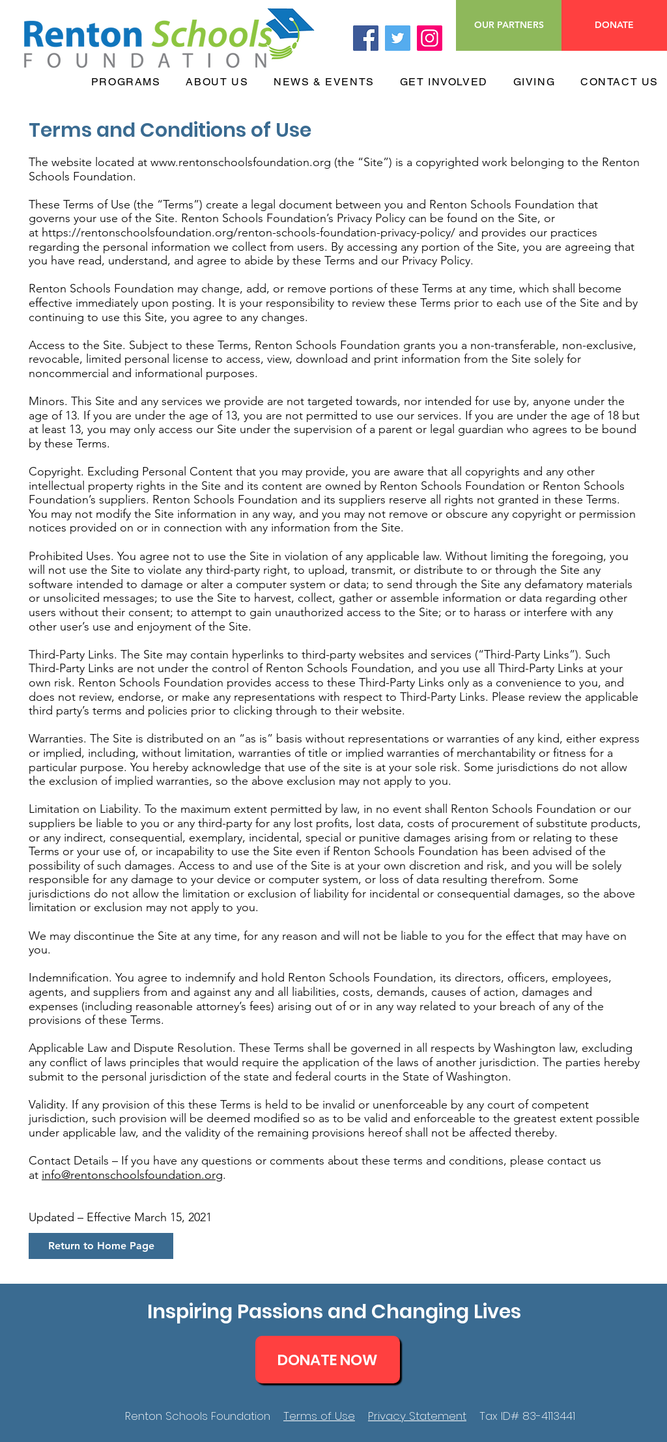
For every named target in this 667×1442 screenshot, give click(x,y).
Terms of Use (319, 1416)
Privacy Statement (417, 1416)
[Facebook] (365, 38)
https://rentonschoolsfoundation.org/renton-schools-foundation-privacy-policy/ (248, 232)
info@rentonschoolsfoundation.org (132, 1175)
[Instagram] (429, 38)
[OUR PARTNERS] (508, 25)
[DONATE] (614, 25)
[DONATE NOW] (327, 1359)
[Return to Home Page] (101, 1246)
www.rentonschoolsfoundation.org (240, 162)
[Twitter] (397, 38)
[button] (122, 82)
